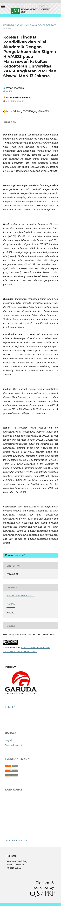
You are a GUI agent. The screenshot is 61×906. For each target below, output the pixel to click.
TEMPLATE (11, 707)
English (8, 740)
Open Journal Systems (16, 840)
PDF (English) (16, 555)
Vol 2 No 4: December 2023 (40, 25)
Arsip (19, 25)
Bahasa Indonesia (14, 745)
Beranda (8, 25)
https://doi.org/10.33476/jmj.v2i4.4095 (27, 111)
